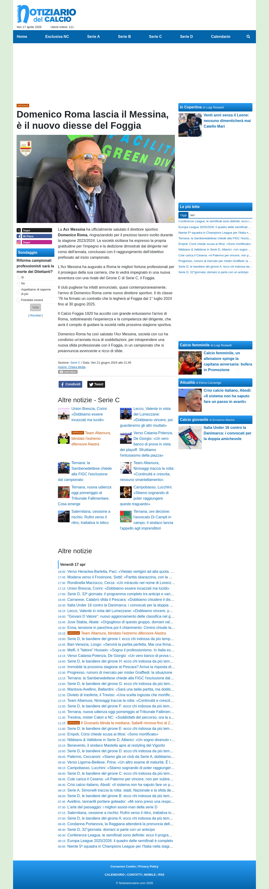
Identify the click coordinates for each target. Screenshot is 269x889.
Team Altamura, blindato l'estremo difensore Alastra (91, 438)
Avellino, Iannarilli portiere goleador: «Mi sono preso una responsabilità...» (128, 801)
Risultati (35, 315)
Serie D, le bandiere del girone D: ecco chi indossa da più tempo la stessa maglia (134, 751)
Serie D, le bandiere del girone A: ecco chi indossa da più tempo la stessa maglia (134, 818)
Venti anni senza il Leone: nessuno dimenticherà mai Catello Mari (227, 120)
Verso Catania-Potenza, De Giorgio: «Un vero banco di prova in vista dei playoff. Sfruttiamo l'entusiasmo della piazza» (146, 444)
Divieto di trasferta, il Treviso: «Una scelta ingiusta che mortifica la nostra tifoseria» (135, 695)
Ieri (192, 215)
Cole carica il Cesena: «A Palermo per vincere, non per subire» (119, 779)
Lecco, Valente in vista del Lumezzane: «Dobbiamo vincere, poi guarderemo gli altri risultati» (143, 611)
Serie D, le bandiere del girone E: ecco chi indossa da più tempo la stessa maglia (134, 729)
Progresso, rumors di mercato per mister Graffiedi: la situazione (119, 672)
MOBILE (150, 874)
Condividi (70, 384)
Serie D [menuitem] (186, 37)
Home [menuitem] (22, 37)
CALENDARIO (114, 874)
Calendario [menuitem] (220, 37)
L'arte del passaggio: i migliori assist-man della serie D (112, 807)
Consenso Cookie (123, 866)
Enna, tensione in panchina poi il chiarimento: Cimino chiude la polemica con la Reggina (140, 628)
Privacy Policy (148, 866)
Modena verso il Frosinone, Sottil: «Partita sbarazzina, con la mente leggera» (131, 577)
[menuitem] (248, 37)
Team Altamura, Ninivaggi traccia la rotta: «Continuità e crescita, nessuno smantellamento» (142, 701)
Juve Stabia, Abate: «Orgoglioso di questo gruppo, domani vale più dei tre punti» (134, 622)
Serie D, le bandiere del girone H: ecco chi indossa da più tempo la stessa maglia (134, 661)
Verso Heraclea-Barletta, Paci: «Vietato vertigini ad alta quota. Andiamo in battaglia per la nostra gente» (153, 572)
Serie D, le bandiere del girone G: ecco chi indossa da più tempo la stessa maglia (134, 684)
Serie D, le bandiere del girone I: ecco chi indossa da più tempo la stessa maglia (133, 639)
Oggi (183, 215)
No (23, 283)
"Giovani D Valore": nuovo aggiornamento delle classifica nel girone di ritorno (131, 616)
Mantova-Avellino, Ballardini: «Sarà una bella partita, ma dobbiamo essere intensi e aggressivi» (146, 689)
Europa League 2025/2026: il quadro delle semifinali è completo (120, 841)
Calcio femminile (194, 345)
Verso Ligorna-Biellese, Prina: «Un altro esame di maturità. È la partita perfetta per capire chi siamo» (150, 762)
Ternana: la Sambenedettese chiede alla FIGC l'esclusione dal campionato (129, 678)
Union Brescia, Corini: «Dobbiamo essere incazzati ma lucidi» (89, 414)
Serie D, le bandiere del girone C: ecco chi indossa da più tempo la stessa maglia (134, 773)
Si (22, 277)
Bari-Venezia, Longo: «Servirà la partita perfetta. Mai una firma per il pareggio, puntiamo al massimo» (151, 644)
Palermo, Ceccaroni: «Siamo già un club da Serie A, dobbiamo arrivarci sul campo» (136, 757)
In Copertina (191, 107)
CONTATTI (134, 874)
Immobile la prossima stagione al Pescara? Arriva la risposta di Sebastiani (128, 667)
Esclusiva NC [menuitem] (57, 37)
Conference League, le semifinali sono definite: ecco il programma (122, 835)
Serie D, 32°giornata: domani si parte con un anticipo (111, 830)
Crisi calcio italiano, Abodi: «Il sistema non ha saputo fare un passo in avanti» (131, 785)
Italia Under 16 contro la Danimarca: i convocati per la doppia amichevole (128, 605)
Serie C (75, 362)
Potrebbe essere (32, 300)
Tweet (96, 384)
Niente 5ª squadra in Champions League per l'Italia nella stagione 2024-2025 (131, 846)
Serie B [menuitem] (124, 37)
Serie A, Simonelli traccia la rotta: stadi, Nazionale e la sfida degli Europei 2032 (132, 790)
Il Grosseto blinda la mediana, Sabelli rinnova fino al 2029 (121, 723)
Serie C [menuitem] (155, 37)
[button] (35, 307)
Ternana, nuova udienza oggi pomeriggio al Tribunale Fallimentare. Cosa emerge (134, 712)
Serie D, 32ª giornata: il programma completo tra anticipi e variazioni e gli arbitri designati (140, 594)
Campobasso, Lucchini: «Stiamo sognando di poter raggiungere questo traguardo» (135, 768)
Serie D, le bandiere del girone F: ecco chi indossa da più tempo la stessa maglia (134, 706)
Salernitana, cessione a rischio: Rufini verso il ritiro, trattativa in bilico (90, 517)
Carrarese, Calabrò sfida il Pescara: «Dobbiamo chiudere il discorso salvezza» (132, 600)
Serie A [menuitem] (93, 37)
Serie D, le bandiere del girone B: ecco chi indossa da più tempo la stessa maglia (134, 796)
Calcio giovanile (194, 420)
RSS (161, 874)
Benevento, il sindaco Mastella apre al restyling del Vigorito (116, 745)
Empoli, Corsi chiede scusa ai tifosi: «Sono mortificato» (113, 734)
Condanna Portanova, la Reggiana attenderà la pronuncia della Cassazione (129, 824)
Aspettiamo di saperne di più (36, 292)
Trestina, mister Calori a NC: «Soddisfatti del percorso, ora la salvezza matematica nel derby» (144, 717)
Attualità (187, 382)
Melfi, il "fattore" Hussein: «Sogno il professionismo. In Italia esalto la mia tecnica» (135, 650)
